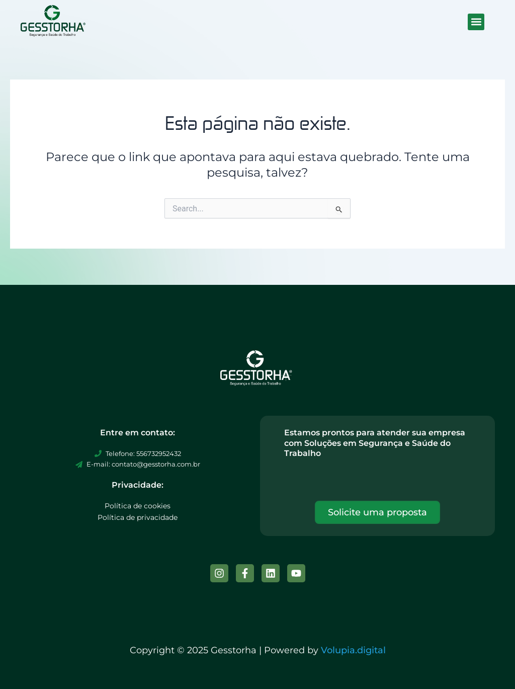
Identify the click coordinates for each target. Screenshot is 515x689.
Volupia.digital (353, 650)
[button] (476, 22)
